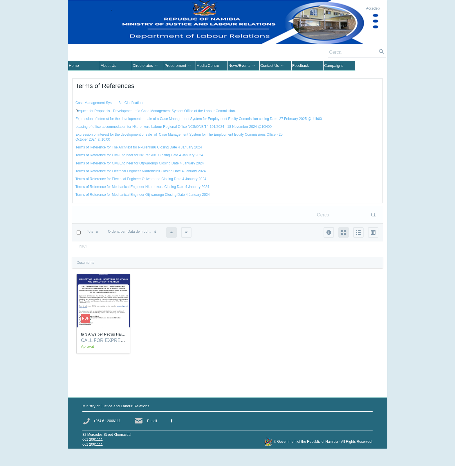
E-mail (152, 421)
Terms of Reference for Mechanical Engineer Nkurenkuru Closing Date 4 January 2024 (142, 187)
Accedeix (373, 8)
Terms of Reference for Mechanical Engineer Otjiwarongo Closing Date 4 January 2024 (142, 195)
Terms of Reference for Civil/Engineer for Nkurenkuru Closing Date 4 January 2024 (139, 155)
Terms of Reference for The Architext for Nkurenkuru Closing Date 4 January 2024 (138, 147)
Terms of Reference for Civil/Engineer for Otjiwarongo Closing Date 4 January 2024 (139, 163)
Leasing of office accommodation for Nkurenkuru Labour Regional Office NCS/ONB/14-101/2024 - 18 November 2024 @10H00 (173, 127)
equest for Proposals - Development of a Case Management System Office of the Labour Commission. (157, 111)
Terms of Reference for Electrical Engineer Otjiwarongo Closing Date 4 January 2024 (140, 179)
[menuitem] (84, 66)
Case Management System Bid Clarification (108, 103)
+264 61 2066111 (107, 421)
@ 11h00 (314, 119)
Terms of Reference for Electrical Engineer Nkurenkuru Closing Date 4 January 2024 (140, 171)
